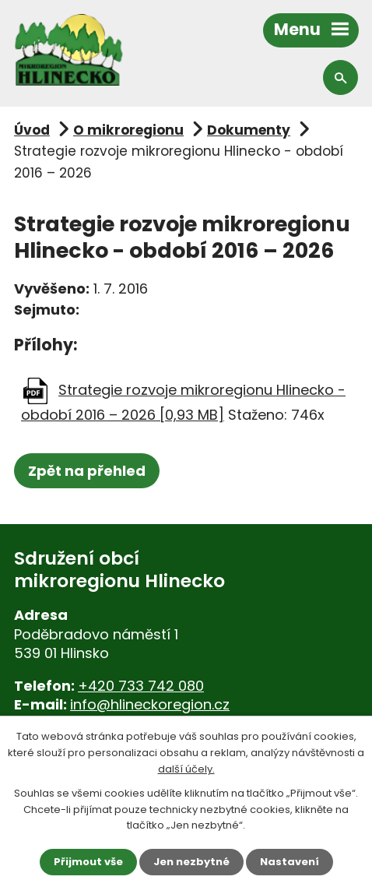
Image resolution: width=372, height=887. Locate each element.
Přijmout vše (88, 861)
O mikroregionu (128, 130)
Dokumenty (248, 130)
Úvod (32, 130)
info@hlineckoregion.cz (150, 704)
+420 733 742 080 (141, 685)
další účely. (186, 769)
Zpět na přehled (87, 470)
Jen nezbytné (191, 861)
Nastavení (289, 861)
